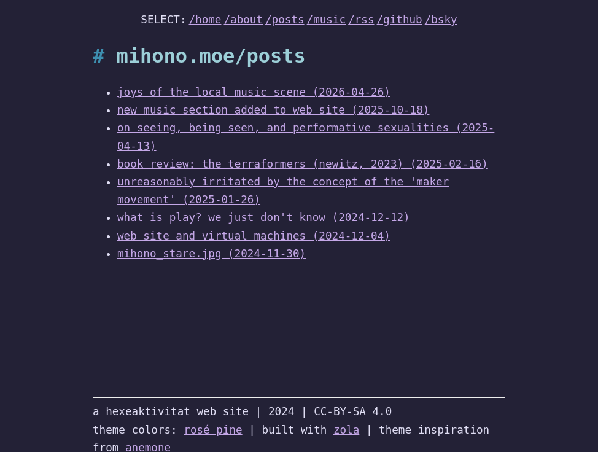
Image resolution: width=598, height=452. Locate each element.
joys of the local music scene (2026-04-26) (253, 92)
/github (399, 20)
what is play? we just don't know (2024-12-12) (263, 217)
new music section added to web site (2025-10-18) (273, 110)
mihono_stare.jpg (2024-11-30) (211, 253)
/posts (285, 20)
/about (243, 20)
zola (346, 430)
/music (326, 20)
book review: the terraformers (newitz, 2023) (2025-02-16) (302, 164)
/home (205, 20)
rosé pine (213, 430)
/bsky (441, 20)
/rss (361, 20)
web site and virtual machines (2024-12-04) (253, 236)
